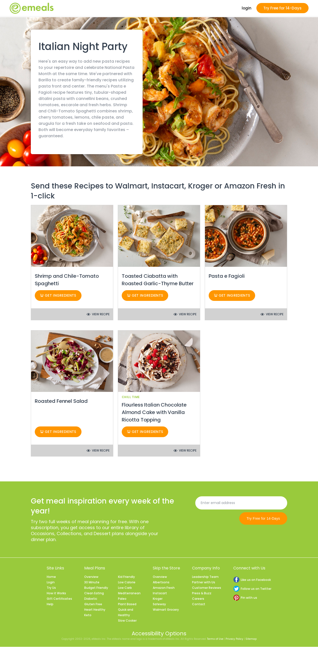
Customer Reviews (206, 588)
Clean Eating (94, 593)
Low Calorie (126, 582)
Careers (198, 599)
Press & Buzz (201, 593)
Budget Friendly (96, 588)
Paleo (122, 599)
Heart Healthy (94, 610)
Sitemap (251, 639)
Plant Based (127, 604)
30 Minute (91, 582)
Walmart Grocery (166, 610)
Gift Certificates (59, 599)
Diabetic (90, 599)
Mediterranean (129, 593)
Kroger (157, 599)
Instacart (160, 593)
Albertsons (161, 582)
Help (50, 604)
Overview (91, 577)
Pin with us (245, 598)
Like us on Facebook (252, 580)
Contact (198, 604)
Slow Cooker (127, 621)
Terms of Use (215, 639)
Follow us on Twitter (252, 589)
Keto (87, 615)
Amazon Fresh (164, 588)
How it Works (56, 593)
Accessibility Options (159, 633)
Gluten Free (93, 604)
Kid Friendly (126, 577)
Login (51, 582)
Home (51, 577)
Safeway (159, 604)
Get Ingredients (58, 295)
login (246, 8)
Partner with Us (203, 582)
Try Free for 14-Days (282, 8)
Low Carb (125, 588)
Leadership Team (205, 577)
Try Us (51, 588)
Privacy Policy (234, 639)
